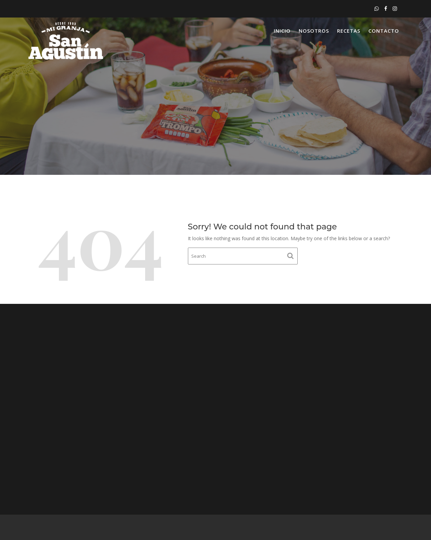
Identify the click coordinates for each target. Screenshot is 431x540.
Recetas (348, 30)
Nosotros (314, 30)
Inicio (282, 30)
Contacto (383, 30)
